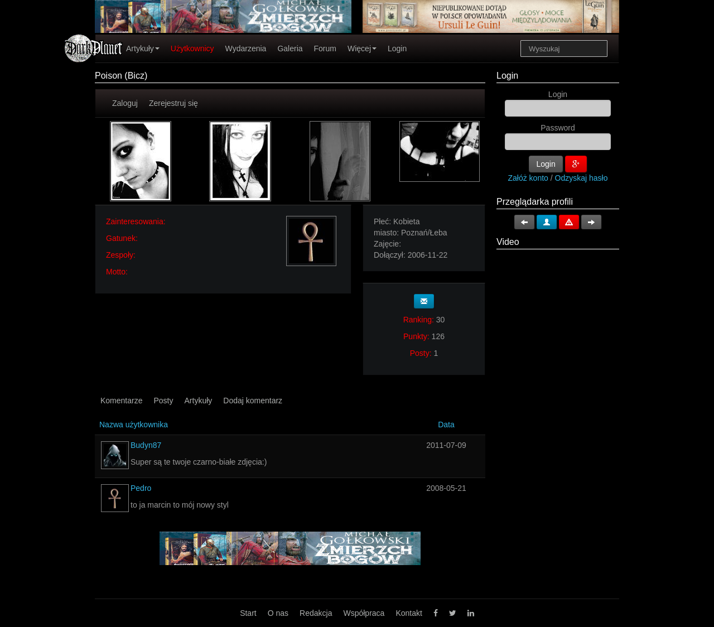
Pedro (141, 488)
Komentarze (121, 400)
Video (507, 242)
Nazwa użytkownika (133, 424)
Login (397, 48)
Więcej (362, 48)
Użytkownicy (192, 48)
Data (446, 424)
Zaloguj (125, 103)
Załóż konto (528, 177)
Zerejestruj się (173, 103)
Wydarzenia (246, 48)
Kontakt (408, 613)
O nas (278, 613)
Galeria (289, 48)
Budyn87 (146, 445)
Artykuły (143, 48)
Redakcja (316, 613)
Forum (325, 48)
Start (248, 613)
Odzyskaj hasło (581, 177)
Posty (163, 400)
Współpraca (363, 613)
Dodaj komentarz (252, 400)
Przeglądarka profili (534, 201)
